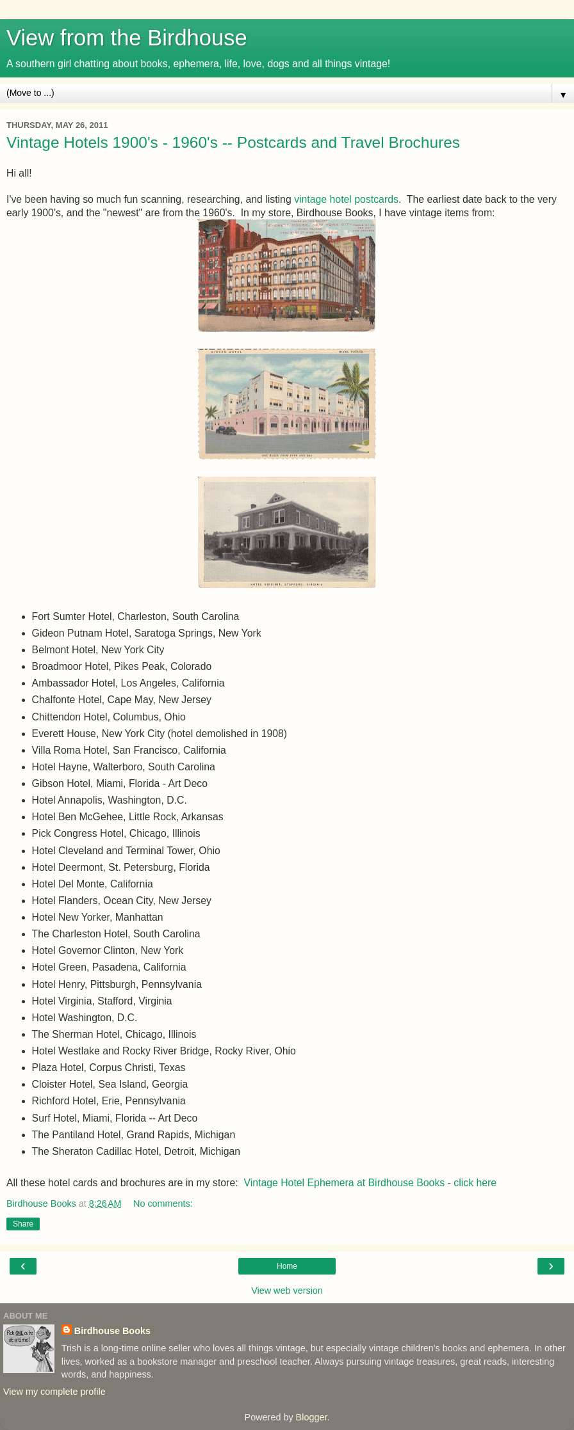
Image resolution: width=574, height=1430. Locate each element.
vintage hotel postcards (346, 199)
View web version (287, 1290)
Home (287, 1266)
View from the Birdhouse (126, 38)
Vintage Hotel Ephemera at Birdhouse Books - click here (369, 1182)
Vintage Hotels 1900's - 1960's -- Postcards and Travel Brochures (233, 142)
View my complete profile (54, 1391)
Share (23, 1223)
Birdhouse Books (112, 1331)
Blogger (311, 1417)
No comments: (163, 1203)
